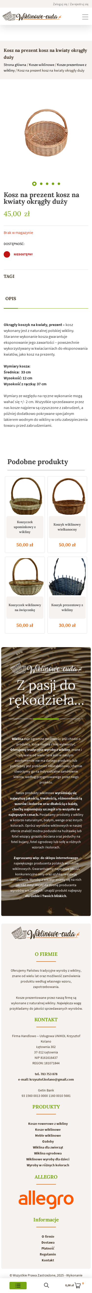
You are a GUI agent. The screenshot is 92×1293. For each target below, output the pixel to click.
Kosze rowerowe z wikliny (48, 1123)
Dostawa (47, 1242)
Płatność (47, 1248)
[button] (34, 182)
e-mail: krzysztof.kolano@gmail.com (46, 1079)
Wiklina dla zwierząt (48, 1147)
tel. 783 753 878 (46, 1074)
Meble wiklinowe (48, 1135)
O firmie (48, 1236)
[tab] (11, 299)
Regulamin (48, 1254)
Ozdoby (48, 1141)
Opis (10, 298)
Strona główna (15, 64)
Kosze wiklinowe (41, 64)
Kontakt (48, 1260)
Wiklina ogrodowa (48, 1153)
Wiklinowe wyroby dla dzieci (47, 1159)
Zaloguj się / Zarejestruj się (70, 4)
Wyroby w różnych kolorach (48, 1165)
